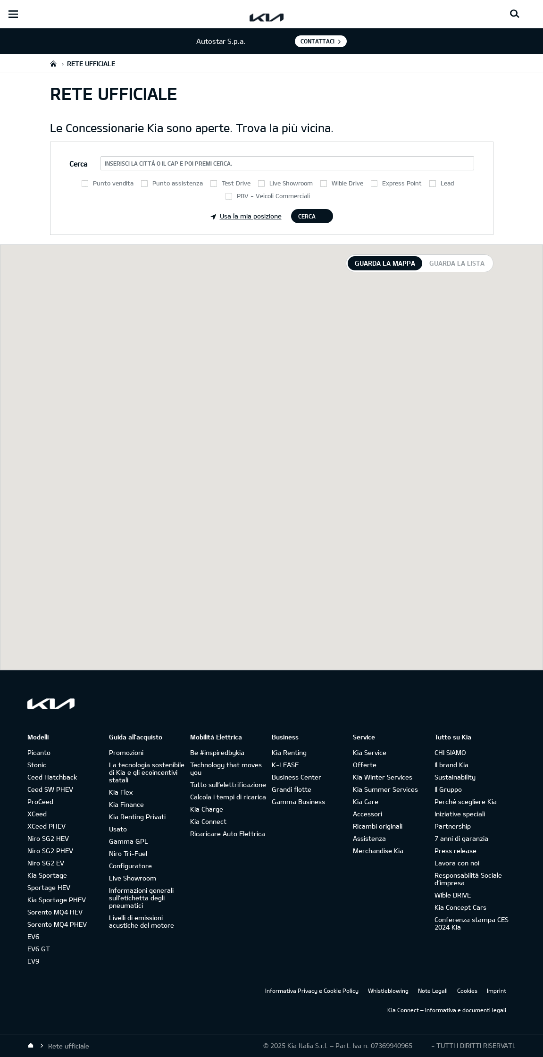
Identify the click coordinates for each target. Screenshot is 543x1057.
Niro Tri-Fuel (128, 853)
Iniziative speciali (459, 814)
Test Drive (236, 183)
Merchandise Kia (378, 851)
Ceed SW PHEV (50, 789)
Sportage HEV (48, 887)
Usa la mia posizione (246, 216)
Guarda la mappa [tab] (385, 263)
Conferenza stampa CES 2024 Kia (471, 923)
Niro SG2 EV (45, 863)
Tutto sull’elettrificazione (228, 784)
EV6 (33, 936)
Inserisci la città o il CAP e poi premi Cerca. (168, 163)
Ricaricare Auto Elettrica (227, 834)
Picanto (38, 752)
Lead (447, 183)
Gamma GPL (128, 841)
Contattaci (317, 41)
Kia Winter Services (382, 777)
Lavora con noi (456, 863)
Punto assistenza (177, 183)
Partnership (452, 826)
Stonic (36, 765)
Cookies (467, 990)
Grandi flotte (291, 789)
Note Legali (433, 990)
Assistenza (369, 838)
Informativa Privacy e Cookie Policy (312, 990)
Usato (118, 829)
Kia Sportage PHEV (56, 900)
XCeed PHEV (46, 826)
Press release (455, 851)
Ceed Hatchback (52, 777)
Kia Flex (121, 792)
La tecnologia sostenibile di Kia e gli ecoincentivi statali (146, 772)
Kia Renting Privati (137, 817)
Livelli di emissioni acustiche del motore (141, 921)
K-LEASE (285, 765)
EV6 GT (38, 949)
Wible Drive (347, 183)
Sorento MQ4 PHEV (57, 924)
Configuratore (130, 866)
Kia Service (369, 752)
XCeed (37, 814)
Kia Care (365, 801)
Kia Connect (208, 821)
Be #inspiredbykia (217, 752)
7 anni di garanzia (461, 838)
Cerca (307, 216)
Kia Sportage (47, 875)
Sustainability (455, 777)
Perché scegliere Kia (465, 801)
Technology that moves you (226, 768)
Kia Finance (126, 804)
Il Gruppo (448, 789)
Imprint (496, 990)
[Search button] (514, 14)
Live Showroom (291, 183)
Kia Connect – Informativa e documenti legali (446, 1010)
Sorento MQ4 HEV (55, 912)
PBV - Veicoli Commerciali (273, 196)
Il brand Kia (451, 765)
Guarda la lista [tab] (457, 263)
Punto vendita (113, 183)
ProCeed (40, 801)
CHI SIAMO (450, 752)
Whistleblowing (388, 990)
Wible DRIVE (452, 895)
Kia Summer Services (385, 789)
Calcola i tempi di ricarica (228, 797)
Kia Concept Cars (460, 907)
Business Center (296, 777)
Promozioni (126, 752)
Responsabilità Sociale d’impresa (468, 879)
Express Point (402, 183)
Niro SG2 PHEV (50, 851)
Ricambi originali (377, 826)
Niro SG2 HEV (48, 838)
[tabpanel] (271, 457)
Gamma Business (298, 801)
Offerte (364, 765)
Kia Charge (206, 809)
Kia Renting (289, 752)
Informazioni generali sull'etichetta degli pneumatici (141, 897)
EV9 (33, 961)
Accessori (367, 814)
